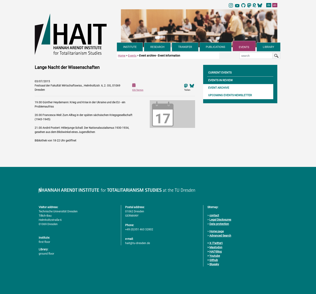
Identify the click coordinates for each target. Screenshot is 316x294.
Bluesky (214, 264)
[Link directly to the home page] (76, 34)
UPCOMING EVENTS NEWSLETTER (230, 95)
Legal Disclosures (220, 219)
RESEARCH (157, 46)
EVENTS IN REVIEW (220, 80)
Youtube (214, 255)
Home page (216, 231)
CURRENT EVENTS (220, 72)
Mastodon (215, 247)
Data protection (219, 224)
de (268, 5)
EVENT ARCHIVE (218, 87)
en (274, 5)
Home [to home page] (121, 55)
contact (214, 215)
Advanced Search (220, 235)
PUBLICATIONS (215, 46)
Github (213, 260)
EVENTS (244, 47)
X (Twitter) (216, 243)
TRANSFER (185, 46)
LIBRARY (268, 46)
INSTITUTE (130, 46)
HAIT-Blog (215, 251)
